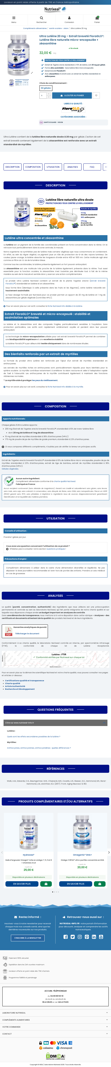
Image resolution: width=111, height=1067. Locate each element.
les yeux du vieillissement (45, 380)
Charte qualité (12, 683)
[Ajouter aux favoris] (96, 95)
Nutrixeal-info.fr (70, 923)
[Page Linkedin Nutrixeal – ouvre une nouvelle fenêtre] (94, 937)
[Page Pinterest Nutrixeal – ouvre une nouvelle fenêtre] (87, 937)
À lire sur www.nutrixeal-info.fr (55, 722)
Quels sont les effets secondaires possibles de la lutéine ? (33, 736)
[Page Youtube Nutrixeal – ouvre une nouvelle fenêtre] (101, 937)
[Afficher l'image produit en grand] (18, 54)
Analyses (72, 166)
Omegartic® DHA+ (82, 854)
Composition (33, 166)
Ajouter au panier (72, 95)
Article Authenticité (15, 686)
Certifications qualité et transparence (24, 680)
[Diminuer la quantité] (48, 97)
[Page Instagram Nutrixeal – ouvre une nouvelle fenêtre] (80, 937)
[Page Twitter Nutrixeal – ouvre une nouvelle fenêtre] (73, 937)
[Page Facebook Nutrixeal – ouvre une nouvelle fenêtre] (66, 937)
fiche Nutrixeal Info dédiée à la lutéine (65, 306)
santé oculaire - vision (53, 122)
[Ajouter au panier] (46, 884)
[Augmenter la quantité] (48, 94)
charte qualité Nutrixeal (64, 481)
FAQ (92, 166)
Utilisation (53, 166)
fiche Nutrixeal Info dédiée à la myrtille (65, 386)
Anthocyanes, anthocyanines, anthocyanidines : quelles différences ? (39, 748)
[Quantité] (42, 95)
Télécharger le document (27, 633)
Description (13, 166)
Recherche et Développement (20, 689)
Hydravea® (28, 854)
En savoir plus (22, 883)
